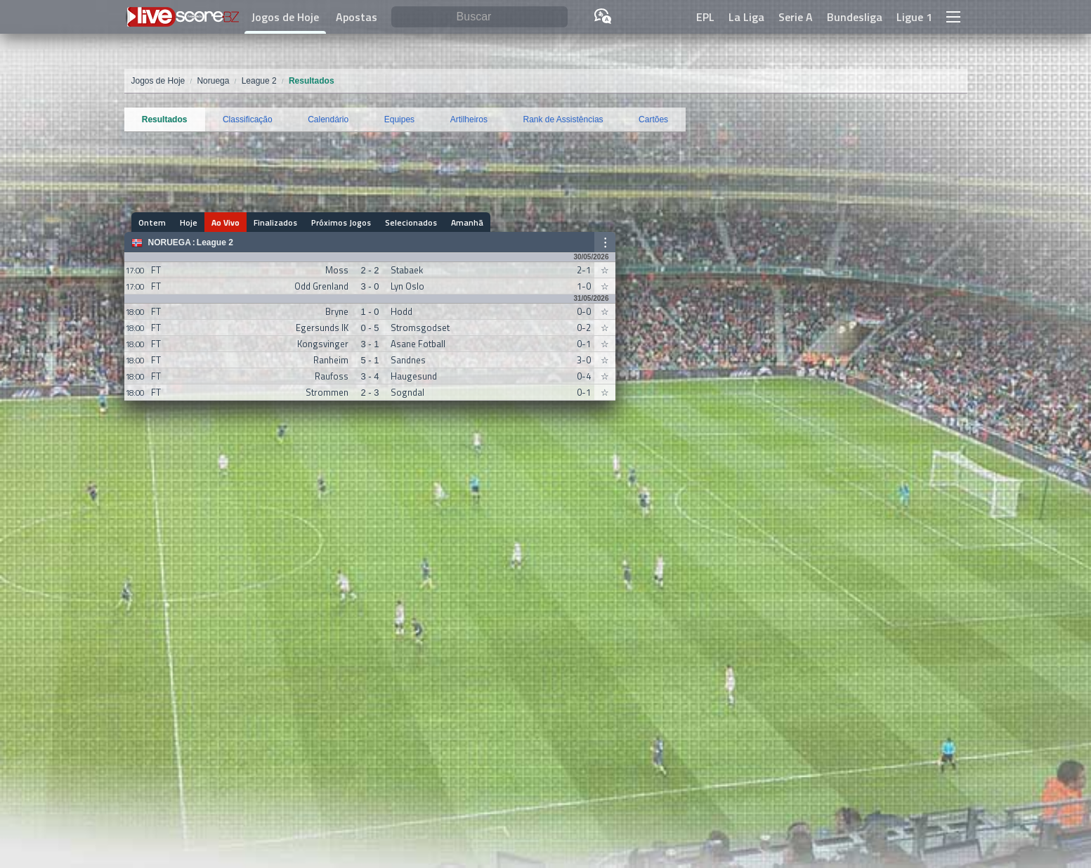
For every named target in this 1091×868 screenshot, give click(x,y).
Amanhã (467, 222)
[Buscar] (479, 17)
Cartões (653, 119)
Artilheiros (469, 119)
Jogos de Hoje (285, 16)
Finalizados (275, 222)
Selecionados (411, 222)
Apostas (356, 16)
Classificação (248, 119)
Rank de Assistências (563, 119)
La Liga (746, 16)
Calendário (328, 119)
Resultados (165, 119)
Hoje (188, 222)
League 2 (215, 242)
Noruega (169, 242)
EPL (705, 16)
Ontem (152, 222)
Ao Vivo (225, 222)
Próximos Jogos (341, 222)
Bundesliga (854, 16)
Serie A (795, 16)
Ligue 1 (914, 16)
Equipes (399, 119)
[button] (953, 17)
